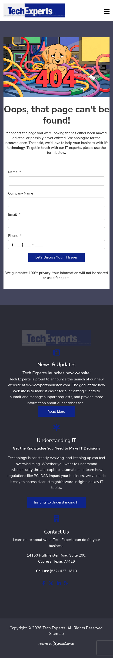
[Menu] (107, 11)
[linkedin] (59, 583)
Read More (56, 411)
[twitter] (51, 583)
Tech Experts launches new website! (57, 373)
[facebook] (43, 583)
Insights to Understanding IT (56, 503)
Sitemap (56, 633)
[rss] (66, 583)
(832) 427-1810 (63, 571)
